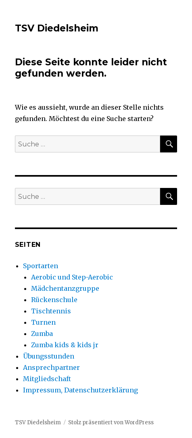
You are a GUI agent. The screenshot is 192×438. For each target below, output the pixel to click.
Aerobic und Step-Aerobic (72, 277)
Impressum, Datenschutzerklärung (80, 390)
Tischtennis (51, 311)
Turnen (43, 322)
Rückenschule (54, 300)
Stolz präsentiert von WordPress (111, 422)
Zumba (42, 334)
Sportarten (40, 266)
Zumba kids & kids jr (64, 345)
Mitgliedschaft (47, 379)
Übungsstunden (48, 356)
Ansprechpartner (51, 367)
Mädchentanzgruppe (65, 288)
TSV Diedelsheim (56, 28)
